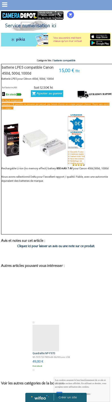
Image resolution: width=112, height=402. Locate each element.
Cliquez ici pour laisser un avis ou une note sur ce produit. (56, 246)
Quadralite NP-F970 (43, 353)
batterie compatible (64, 60)
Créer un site (68, 397)
